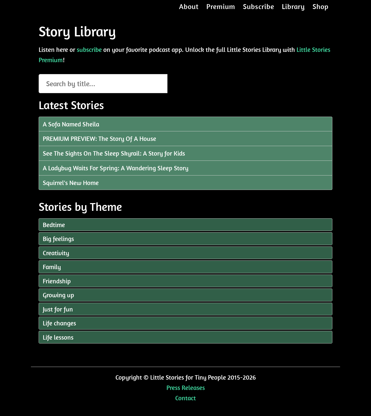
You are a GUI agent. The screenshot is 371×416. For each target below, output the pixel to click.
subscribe (89, 49)
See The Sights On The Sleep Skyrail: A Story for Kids (114, 153)
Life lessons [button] (58, 337)
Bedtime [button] (54, 225)
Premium (220, 11)
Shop (320, 11)
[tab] (185, 225)
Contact (185, 398)
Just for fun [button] (58, 309)
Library (293, 11)
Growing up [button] (58, 295)
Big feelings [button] (58, 239)
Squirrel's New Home (71, 183)
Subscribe (258, 11)
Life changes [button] (59, 323)
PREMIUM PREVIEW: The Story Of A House (99, 138)
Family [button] (52, 267)
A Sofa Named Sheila (71, 124)
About (189, 11)
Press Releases (185, 387)
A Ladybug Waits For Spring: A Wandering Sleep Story (115, 168)
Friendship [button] (57, 281)
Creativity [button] (56, 253)
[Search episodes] (103, 83)
